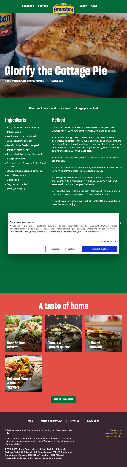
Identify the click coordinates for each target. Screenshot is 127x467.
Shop (94, 6)
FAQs (30, 421)
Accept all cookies (100, 249)
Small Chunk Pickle (31, 81)
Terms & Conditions (51, 421)
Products (28, 6)
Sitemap (74, 421)
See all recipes (63, 399)
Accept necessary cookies (63, 249)
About (83, 6)
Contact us (93, 421)
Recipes (43, 6)
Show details (107, 241)
